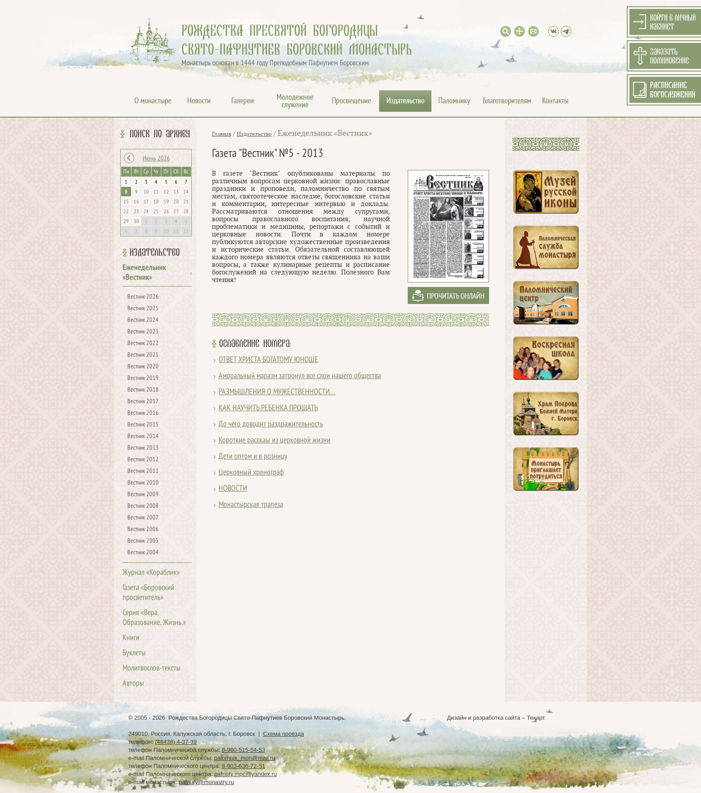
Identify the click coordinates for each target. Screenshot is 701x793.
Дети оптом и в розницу (253, 456)
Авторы (133, 684)
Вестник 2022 (143, 343)
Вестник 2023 (143, 332)
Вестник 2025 (143, 309)
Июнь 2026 (156, 159)
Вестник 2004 (143, 553)
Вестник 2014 (143, 436)
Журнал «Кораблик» (151, 573)
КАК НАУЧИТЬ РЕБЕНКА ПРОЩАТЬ (268, 408)
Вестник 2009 (143, 495)
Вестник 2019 (143, 378)
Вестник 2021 (143, 355)
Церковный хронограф (251, 473)
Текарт (535, 717)
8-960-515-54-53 (243, 750)
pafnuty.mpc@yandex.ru (245, 774)
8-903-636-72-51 (243, 766)
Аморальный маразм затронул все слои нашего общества (300, 376)
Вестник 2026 (143, 297)
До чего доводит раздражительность (271, 424)
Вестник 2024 (143, 320)
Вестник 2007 (143, 518)
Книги (130, 638)
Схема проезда (283, 733)
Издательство (155, 252)
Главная (221, 134)
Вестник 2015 (143, 425)
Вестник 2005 (143, 541)
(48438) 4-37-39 (176, 741)
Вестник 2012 (143, 460)
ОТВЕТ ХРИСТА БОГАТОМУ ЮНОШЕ (268, 360)
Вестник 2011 (143, 471)
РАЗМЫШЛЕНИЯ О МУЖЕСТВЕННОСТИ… (277, 392)
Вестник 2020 (143, 367)
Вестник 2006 (143, 529)
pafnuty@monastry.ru (206, 782)
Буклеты (134, 653)
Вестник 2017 (143, 402)
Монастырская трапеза (251, 505)
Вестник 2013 (143, 448)
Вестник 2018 (143, 390)
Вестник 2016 (143, 413)
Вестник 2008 (143, 506)
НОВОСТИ (233, 489)
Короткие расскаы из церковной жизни (274, 440)
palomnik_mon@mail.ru (244, 758)
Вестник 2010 (143, 483)
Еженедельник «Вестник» (325, 133)
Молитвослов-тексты (151, 668)
